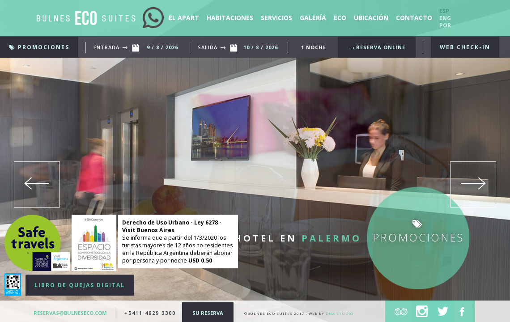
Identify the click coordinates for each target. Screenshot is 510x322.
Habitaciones (231, 17)
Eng (445, 18)
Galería (314, 17)
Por (445, 25)
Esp (444, 11)
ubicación (372, 17)
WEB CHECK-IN (465, 47)
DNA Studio (339, 313)
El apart (185, 17)
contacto (414, 17)
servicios (277, 17)
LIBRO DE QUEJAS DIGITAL (79, 285)
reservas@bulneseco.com (71, 312)
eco (340, 17)
